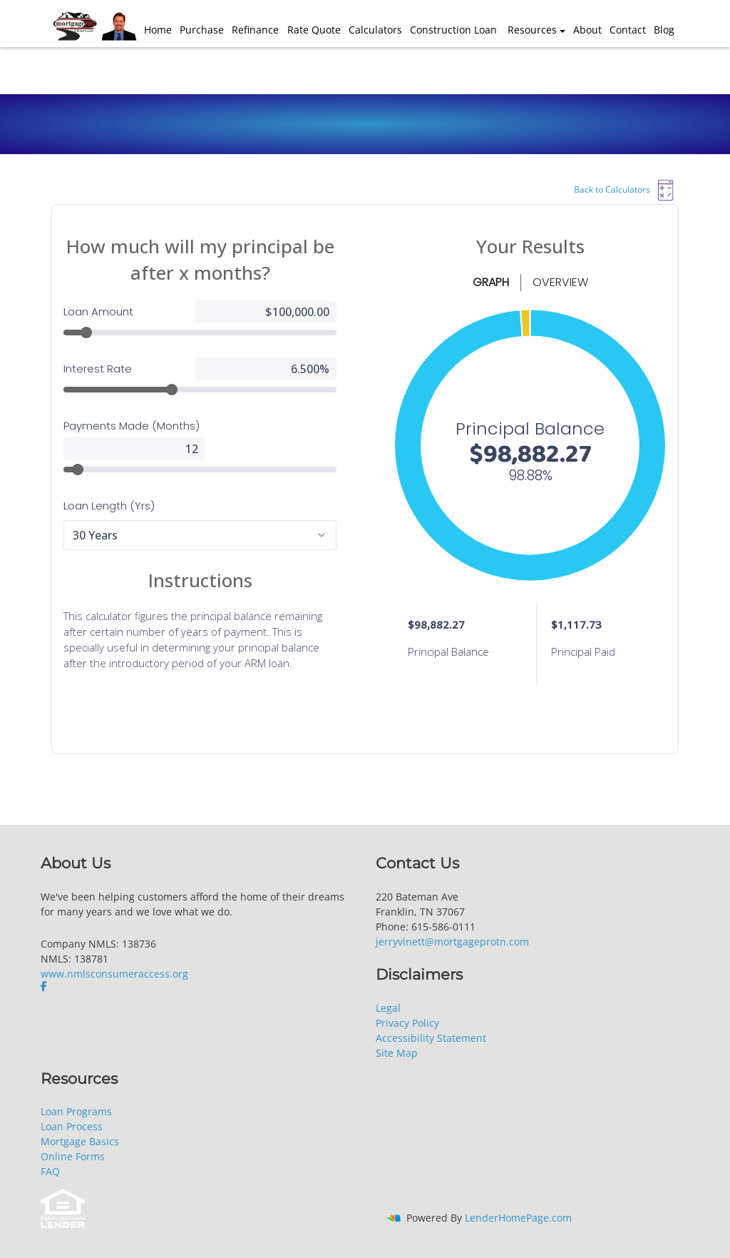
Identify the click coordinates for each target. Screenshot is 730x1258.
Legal (388, 1008)
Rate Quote (314, 29)
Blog (664, 29)
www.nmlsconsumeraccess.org (114, 973)
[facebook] (45, 986)
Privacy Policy (407, 1023)
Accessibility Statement (431, 1038)
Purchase (202, 29)
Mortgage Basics (80, 1141)
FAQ (50, 1171)
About (587, 29)
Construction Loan (453, 29)
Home (158, 29)
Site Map (397, 1053)
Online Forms (73, 1156)
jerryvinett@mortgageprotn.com (452, 941)
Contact (628, 29)
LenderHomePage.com (518, 1217)
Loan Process (72, 1126)
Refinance (255, 29)
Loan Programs (76, 1111)
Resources (532, 29)
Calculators (375, 29)
